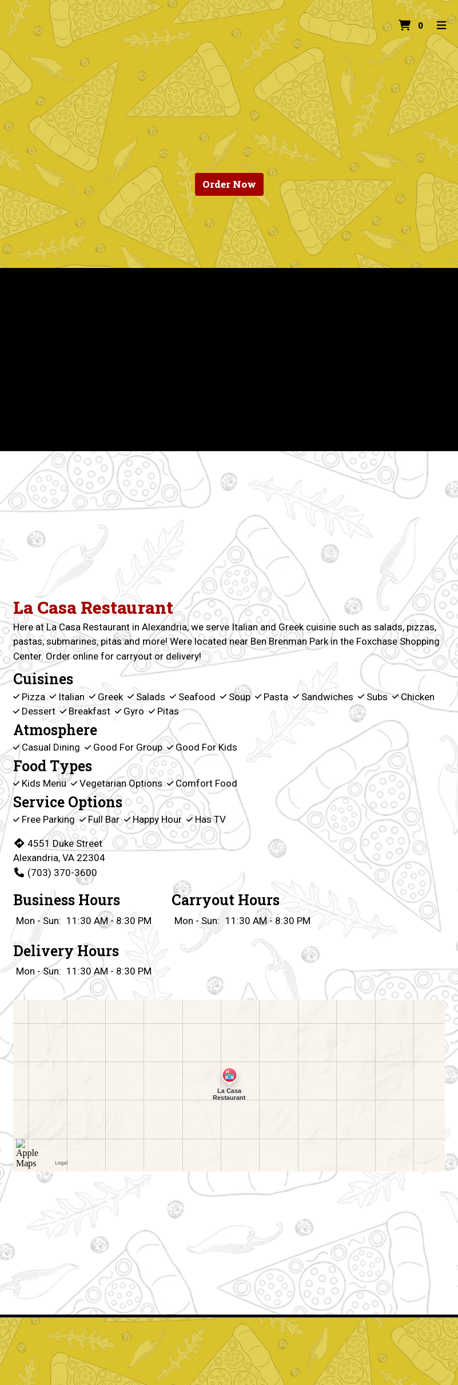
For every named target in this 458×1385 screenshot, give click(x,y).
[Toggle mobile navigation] (442, 26)
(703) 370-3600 (55, 872)
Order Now (229, 184)
